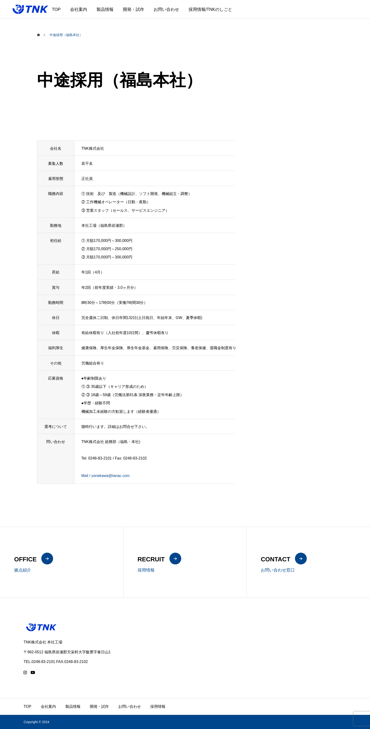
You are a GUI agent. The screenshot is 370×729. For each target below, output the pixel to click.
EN (351, 12)
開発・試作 (133, 9)
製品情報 (105, 9)
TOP (56, 9)
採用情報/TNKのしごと (210, 9)
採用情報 (157, 706)
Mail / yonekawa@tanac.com (105, 476)
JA (345, 12)
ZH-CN (360, 12)
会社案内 (78, 9)
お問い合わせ (166, 9)
